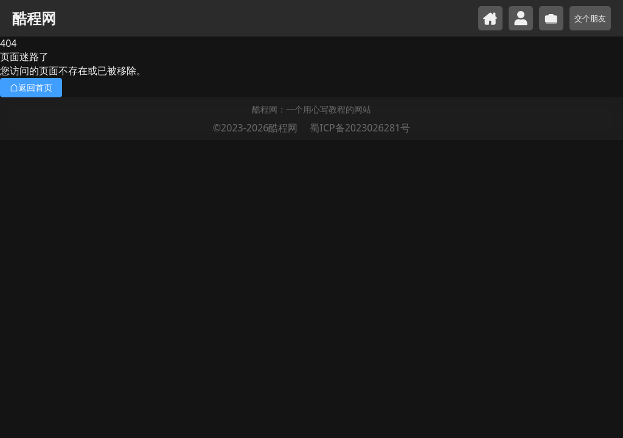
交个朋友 (590, 18)
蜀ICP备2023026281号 (360, 127)
